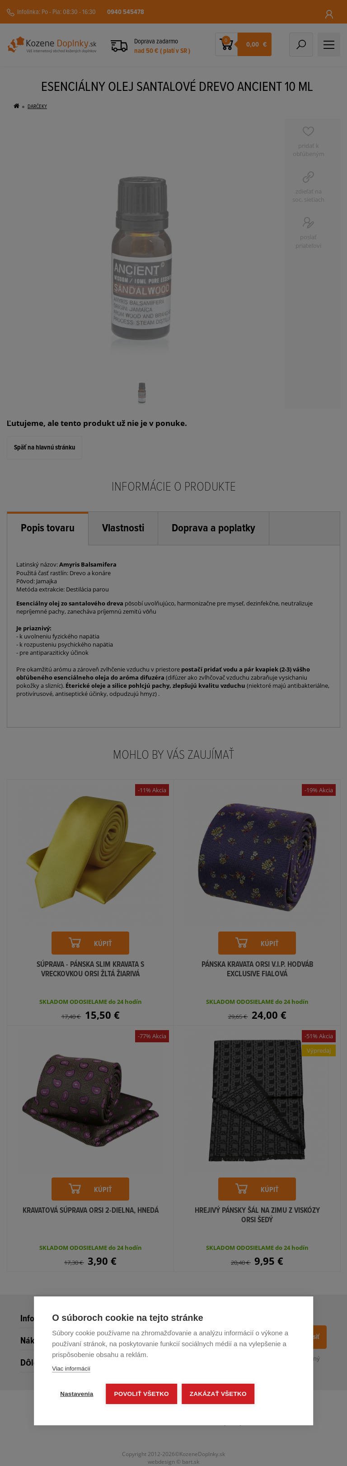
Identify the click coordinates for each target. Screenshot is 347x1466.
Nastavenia (76, 1393)
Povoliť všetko (141, 1393)
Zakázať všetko (218, 1393)
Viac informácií (71, 1368)
